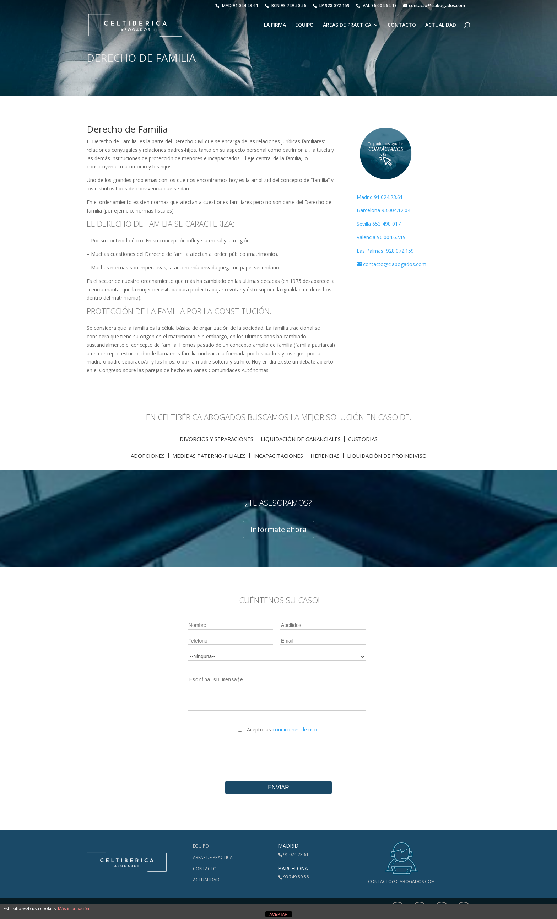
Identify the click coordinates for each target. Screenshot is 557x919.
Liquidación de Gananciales (301, 438)
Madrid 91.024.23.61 (380, 197)
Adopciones (148, 455)
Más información (73, 908)
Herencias (325, 455)
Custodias (363, 438)
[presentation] (278, 751)
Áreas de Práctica (347, 25)
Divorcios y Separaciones (216, 438)
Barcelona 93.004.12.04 (383, 210)
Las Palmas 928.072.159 (385, 250)
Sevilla (364, 223)
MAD (236, 5)
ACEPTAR (278, 914)
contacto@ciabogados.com (401, 881)
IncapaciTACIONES (278, 455)
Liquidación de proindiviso (387, 455)
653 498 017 (386, 223)
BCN (285, 5)
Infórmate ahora (278, 529)
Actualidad (440, 25)
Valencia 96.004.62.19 (381, 237)
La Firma (275, 25)
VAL (376, 5)
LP (332, 5)
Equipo (304, 25)
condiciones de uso (294, 729)
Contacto (402, 25)
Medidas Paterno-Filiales (209, 455)
